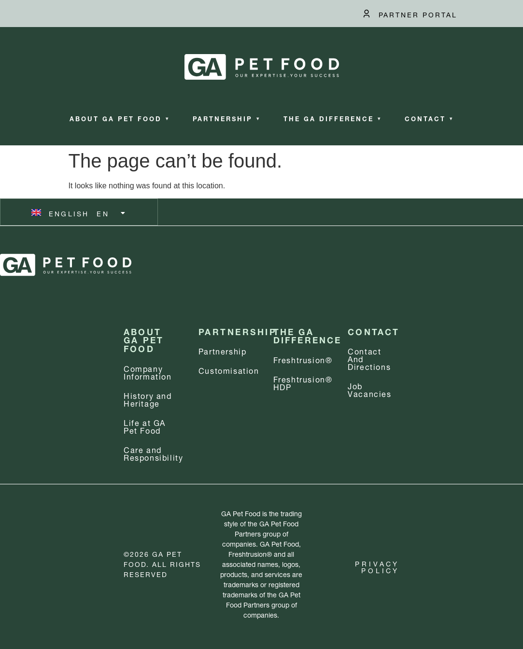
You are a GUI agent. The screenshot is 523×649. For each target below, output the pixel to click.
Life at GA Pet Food (145, 425)
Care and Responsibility (153, 452)
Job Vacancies (369, 389)
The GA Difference (332, 118)
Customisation (228, 369)
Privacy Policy (377, 566)
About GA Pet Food (120, 118)
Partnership (226, 118)
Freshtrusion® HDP (303, 382)
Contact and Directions (369, 358)
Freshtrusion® (303, 359)
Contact (429, 118)
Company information (148, 371)
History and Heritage (148, 398)
